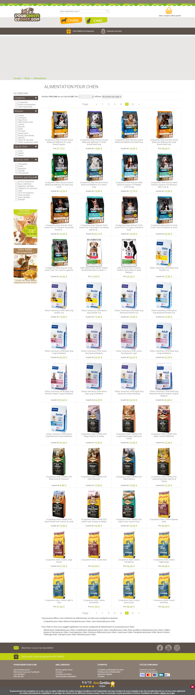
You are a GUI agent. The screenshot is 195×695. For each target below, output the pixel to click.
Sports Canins (163, 632)
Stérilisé (21, 199)
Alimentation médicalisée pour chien (59, 630)
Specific (21, 138)
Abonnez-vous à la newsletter (37, 647)
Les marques (19, 674)
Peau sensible (24, 195)
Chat (96, 20)
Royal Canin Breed (26, 135)
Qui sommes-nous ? (22, 670)
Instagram (177, 648)
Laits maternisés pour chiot (103, 621)
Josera (21, 124)
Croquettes (23, 102)
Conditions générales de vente (110, 670)
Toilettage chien (50, 634)
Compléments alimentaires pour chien (91, 630)
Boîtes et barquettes (27, 104)
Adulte (21, 153)
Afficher (97, 96)
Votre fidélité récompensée (80, 31)
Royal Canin (23, 133)
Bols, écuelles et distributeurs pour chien (145, 630)
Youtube (168, 648)
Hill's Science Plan (25, 122)
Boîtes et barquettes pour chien (77, 621)
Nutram (21, 126)
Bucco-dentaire (24, 184)
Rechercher (107, 11)
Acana (21, 115)
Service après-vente (64, 670)
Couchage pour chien (78, 632)
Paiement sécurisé (111, 31)
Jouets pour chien (125, 632)
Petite (20, 166)
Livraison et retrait (63, 674)
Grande (21, 171)
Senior (21, 155)
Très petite (22, 164)
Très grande (23, 173)
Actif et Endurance (26, 182)
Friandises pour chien (118, 630)
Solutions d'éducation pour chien (102, 632)
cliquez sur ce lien (167, 693)
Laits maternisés (25, 107)
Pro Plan (21, 131)
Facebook (160, 648)
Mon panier (176, 16)
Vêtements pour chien (86, 634)
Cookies (101, 676)
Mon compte (164, 16)
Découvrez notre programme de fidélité (42, 656)
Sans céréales (24, 197)
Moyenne (22, 168)
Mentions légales (105, 674)
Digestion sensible (26, 186)
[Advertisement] (98, 55)
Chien (71, 20)
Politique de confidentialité (109, 672)
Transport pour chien (67, 634)
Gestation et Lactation (27, 188)
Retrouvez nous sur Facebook (26, 672)
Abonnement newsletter (66, 676)
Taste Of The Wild (25, 140)
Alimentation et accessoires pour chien (117, 627)
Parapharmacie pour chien (144, 632)
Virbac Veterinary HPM (28, 142)
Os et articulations (26, 193)
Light (20, 190)
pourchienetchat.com (27, 14)
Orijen (20, 129)
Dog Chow (22, 120)
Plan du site (19, 676)
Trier (76, 96)
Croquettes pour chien (53, 621)
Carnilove (22, 118)
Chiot (20, 151)
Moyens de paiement (148, 672)
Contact (59, 672)
